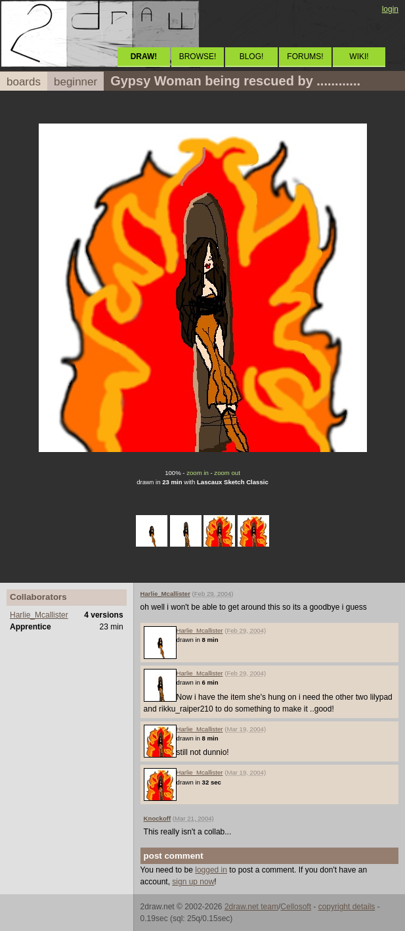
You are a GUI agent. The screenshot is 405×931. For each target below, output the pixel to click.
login (390, 9)
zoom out (227, 472)
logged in (211, 869)
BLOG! (252, 56)
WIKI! (358, 56)
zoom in (197, 472)
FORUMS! (305, 56)
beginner (75, 82)
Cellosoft (295, 906)
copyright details (346, 906)
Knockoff (157, 818)
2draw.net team (251, 906)
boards (24, 82)
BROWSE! (198, 56)
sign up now (193, 881)
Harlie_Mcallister (39, 615)
